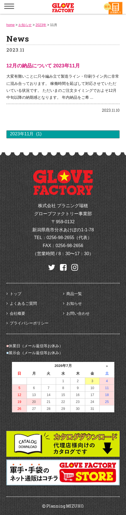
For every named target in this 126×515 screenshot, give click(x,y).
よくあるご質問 (23, 303)
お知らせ (74, 303)
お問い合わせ (78, 313)
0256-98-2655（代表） (69, 237)
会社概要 (17, 313)
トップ (15, 293)
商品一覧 (74, 293)
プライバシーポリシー (29, 323)
